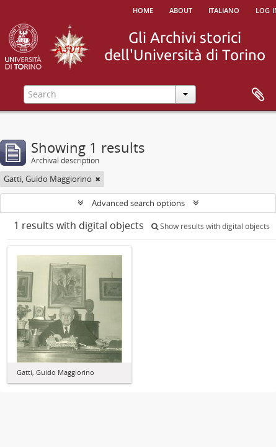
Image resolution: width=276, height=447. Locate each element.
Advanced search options (138, 203)
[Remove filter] (98, 179)
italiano (223, 9)
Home (143, 9)
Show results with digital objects (210, 226)
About (180, 9)
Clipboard (258, 95)
